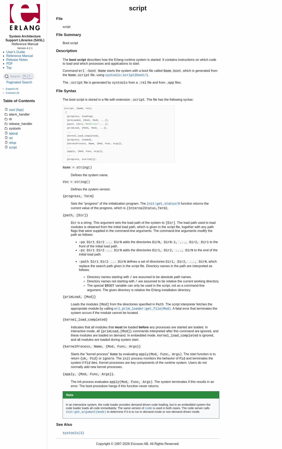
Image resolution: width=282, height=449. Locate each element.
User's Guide (15, 52)
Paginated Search (19, 82)
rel (11, 138)
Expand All (12, 88)
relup (12, 142)
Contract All (12, 92)
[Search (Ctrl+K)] (19, 76)
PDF (9, 63)
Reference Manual (19, 56)
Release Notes (17, 59)
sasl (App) (16, 109)
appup (13, 133)
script (13, 147)
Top (9, 67)
